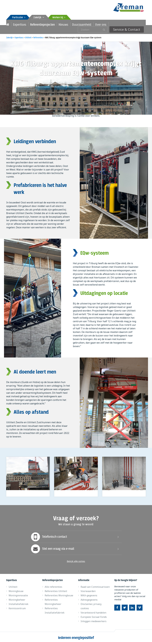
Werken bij (58, 17)
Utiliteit (13, 585)
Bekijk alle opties (76, 559)
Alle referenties (53, 585)
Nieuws (57, 24)
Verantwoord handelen (93, 611)
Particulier (18, 17)
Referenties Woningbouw (59, 594)
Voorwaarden (88, 589)
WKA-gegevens (89, 594)
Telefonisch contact (48, 535)
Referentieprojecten (39, 24)
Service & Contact (129, 24)
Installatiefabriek (18, 602)
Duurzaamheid (73, 24)
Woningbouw (16, 589)
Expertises (18, 24)
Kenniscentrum (17, 607)
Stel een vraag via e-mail (52, 547)
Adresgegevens (89, 598)
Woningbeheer (17, 598)
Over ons (91, 24)
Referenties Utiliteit (56, 589)
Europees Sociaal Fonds (94, 615)
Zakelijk (38, 17)
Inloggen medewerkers (93, 620)
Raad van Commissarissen (95, 585)
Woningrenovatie (18, 594)
